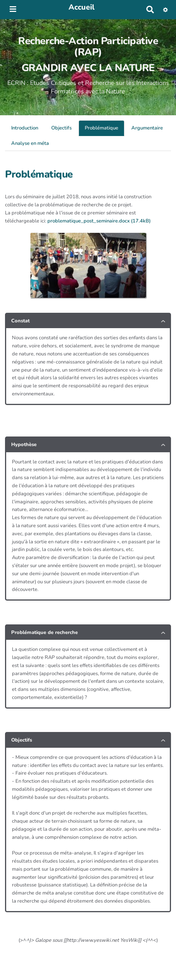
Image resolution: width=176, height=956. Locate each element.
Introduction (24, 127)
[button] (165, 9)
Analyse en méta (30, 143)
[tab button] (88, 321)
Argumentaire (147, 127)
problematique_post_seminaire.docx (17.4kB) (99, 220)
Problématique (101, 127)
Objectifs (61, 127)
